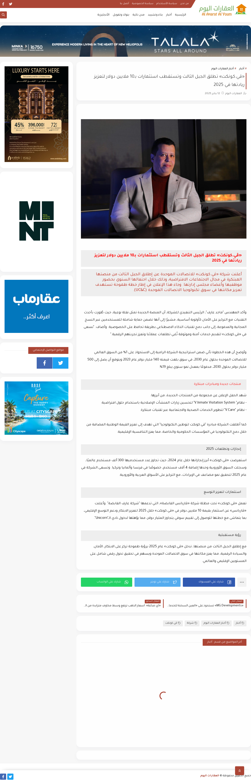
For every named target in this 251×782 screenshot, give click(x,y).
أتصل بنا (124, 3)
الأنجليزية (103, 15)
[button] (209, 582)
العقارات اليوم (209, 775)
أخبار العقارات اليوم (222, 68)
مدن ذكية (139, 15)
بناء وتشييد (155, 15)
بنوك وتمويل (121, 15)
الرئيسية (180, 15)
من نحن (184, 3)
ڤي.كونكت (173, 623)
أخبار (169, 15)
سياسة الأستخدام (166, 3)
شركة (192, 623)
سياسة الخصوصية (142, 3)
